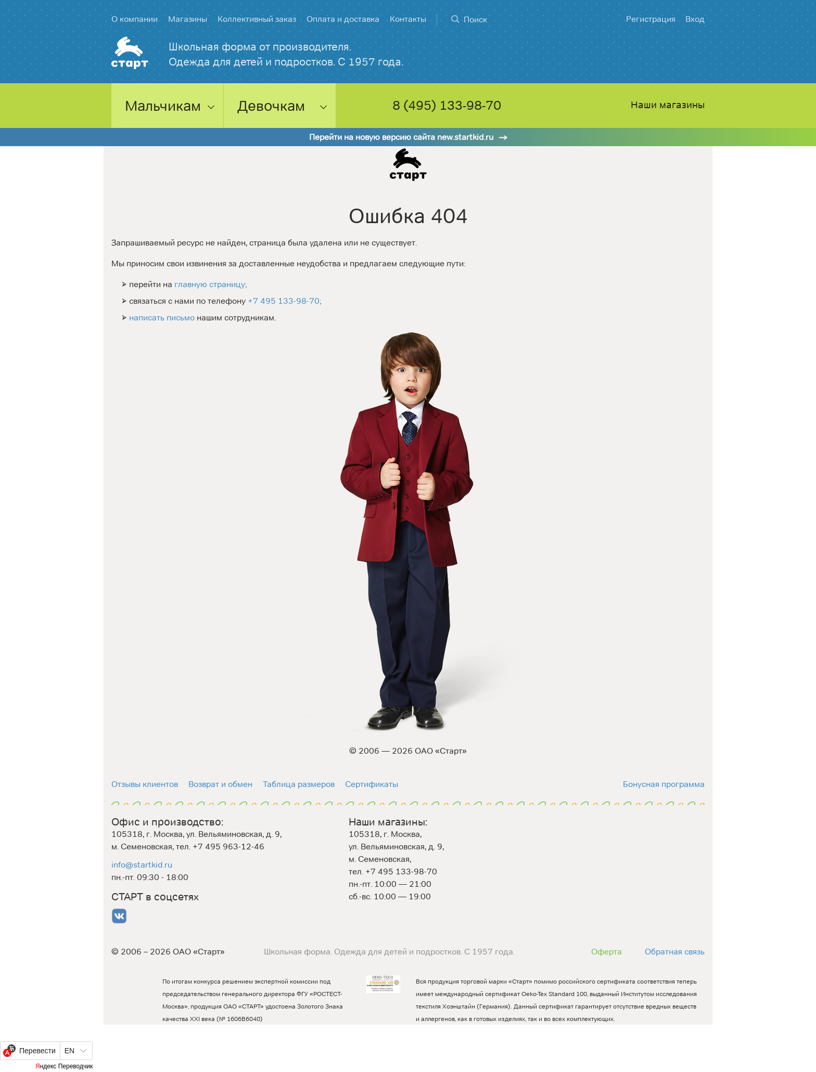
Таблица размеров (299, 784)
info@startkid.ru (141, 865)
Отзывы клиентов (144, 784)
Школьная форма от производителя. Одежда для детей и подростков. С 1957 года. (286, 54)
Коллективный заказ (257, 19)
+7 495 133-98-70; (284, 301)
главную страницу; (210, 284)
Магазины (187, 19)
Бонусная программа (664, 784)
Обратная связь (675, 952)
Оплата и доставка (343, 19)
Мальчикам (163, 105)
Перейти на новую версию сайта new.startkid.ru (401, 137)
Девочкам (271, 105)
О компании (134, 19)
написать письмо (162, 317)
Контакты (408, 19)
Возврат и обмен (220, 784)
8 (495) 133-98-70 (446, 105)
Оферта (606, 952)
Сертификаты (371, 784)
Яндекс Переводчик (64, 1066)
